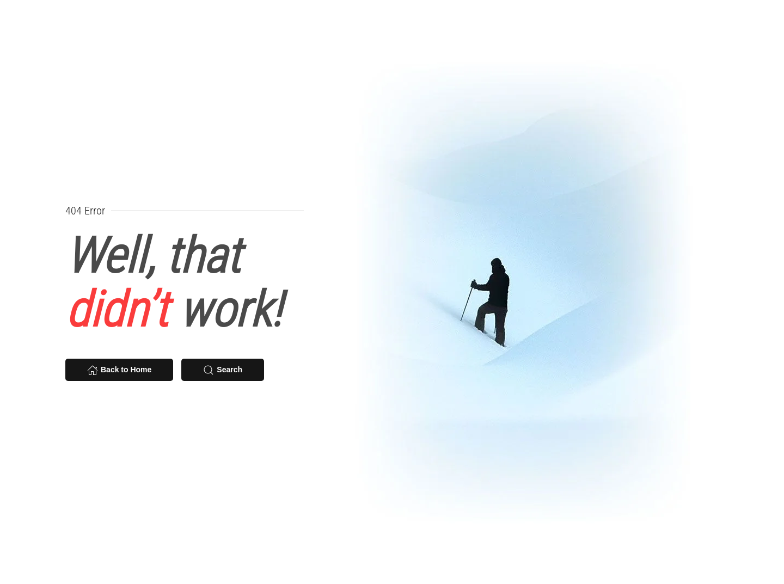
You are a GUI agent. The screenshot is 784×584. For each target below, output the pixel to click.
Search (222, 370)
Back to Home (119, 370)
